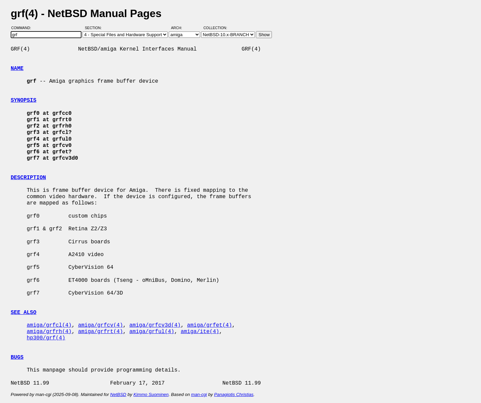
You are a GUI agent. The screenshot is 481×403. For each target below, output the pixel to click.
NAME (17, 68)
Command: (23, 28)
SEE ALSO (23, 312)
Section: (95, 28)
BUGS (17, 357)
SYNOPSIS (23, 100)
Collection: (215, 28)
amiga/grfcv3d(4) (155, 325)
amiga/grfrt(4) (100, 331)
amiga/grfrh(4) (49, 331)
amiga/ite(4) (200, 331)
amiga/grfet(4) (209, 325)
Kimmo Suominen (150, 394)
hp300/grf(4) (46, 338)
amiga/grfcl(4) (49, 325)
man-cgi (199, 394)
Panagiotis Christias (234, 394)
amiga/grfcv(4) (100, 325)
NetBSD (118, 394)
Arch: (179, 28)
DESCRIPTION (28, 177)
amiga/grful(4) (151, 331)
